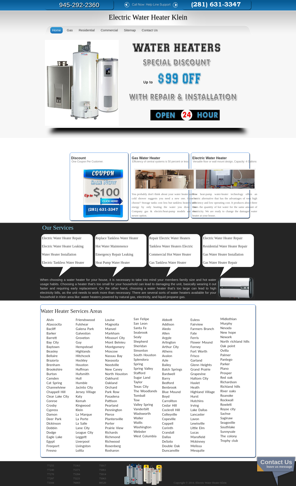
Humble (81, 383)
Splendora (141, 359)
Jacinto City (84, 387)
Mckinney (198, 441)
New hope (228, 332)
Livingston (83, 446)
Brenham (53, 365)
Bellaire (52, 356)
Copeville (169, 419)
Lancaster (198, 414)
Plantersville (114, 419)
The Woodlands (145, 391)
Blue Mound (171, 392)
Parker (225, 364)
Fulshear (82, 324)
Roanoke (226, 395)
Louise (109, 320)
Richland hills (230, 386)
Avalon (167, 356)
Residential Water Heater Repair (225, 246)
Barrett (52, 338)
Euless (195, 320)
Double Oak (171, 446)
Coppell (167, 423)
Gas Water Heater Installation (223, 254)
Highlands (83, 351)
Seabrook (141, 332)
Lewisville (198, 423)
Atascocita (54, 324)
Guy (78, 342)
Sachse (225, 413)
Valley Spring (143, 404)
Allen (166, 333)
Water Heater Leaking (68, 246)
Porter (109, 423)
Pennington (113, 410)
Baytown (53, 347)
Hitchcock (83, 356)
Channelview (56, 387)
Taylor (138, 382)
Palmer (225, 355)
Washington (142, 427)
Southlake (227, 427)
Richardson (228, 382)
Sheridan (140, 346)
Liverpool (82, 441)
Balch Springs (172, 369)
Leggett (81, 437)
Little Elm (198, 428)
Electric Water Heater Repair (62, 238)
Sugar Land (142, 377)
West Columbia (145, 436)
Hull (78, 378)
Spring (138, 364)
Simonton (141, 350)
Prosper (226, 373)
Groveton (83, 338)
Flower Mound (202, 342)
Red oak (226, 377)
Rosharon (112, 450)
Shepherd (141, 341)
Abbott (167, 320)
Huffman (82, 369)
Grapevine (198, 374)
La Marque (84, 414)
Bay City (53, 342)
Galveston (83, 333)
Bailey (166, 365)
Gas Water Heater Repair (220, 262)
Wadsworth (142, 413)
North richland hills (234, 341)
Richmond (112, 437)
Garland (196, 360)
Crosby (52, 405)
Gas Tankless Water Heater (167, 262)
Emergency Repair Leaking (114, 254)
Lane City (83, 428)
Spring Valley (143, 368)
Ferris (195, 338)
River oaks (228, 391)
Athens (167, 351)
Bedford (168, 383)
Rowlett (226, 404)
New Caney (113, 369)
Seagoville (227, 422)
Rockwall (226, 400)
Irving (195, 405)
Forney (196, 347)
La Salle (81, 423)
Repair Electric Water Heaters (169, 238)
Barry (166, 378)
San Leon (140, 323)
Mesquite (197, 450)
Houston (82, 365)
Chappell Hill (56, 392)
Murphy (226, 323)
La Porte (82, 419)
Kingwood (83, 405)
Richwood (112, 441)
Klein (79, 410)
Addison (168, 324)
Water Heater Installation (59, 254)
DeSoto (167, 441)
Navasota (112, 360)
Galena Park (85, 329)
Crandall (168, 432)
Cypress (52, 410)
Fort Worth (199, 351)
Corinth (167, 428)
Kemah (81, 401)
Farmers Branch (202, 329)
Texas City (141, 386)
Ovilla (224, 350)
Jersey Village (86, 392)
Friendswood (85, 320)
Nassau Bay (113, 356)
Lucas (195, 432)
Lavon (195, 419)
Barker (51, 333)
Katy (79, 396)
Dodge (51, 432)
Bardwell (168, 374)
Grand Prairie (201, 369)
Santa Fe (140, 328)
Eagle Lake (54, 437)
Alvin (50, 320)
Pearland (111, 405)
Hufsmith (82, 374)
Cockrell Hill (171, 410)
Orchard (111, 387)
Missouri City (115, 338)
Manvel (110, 329)
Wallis (138, 422)
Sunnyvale (227, 431)
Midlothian (228, 319)
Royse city (228, 409)
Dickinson (54, 423)
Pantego (226, 359)
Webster (140, 431)
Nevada (226, 328)
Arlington (169, 342)
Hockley (81, 360)
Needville (112, 365)
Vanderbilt (141, 409)
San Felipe (141, 319)
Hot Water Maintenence (112, 246)
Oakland (111, 383)
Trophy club (229, 440)
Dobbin (52, 428)
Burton (52, 374)
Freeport (53, 446)
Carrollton (169, 401)
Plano (224, 368)
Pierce (109, 414)
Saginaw (226, 418)
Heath (195, 387)
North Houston (116, 374)
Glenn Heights (201, 365)
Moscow (111, 351)
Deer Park (54, 419)
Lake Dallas (199, 410)
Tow (137, 400)
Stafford (139, 373)
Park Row (112, 392)
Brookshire (55, 369)
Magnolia (112, 324)
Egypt (51, 441)
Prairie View (114, 428)
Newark (226, 337)
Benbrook (169, 387)
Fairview (197, 324)
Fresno (52, 450)
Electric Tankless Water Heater (63, 262)
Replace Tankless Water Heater (117, 238)
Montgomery (115, 347)
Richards (111, 432)
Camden (53, 378)
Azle (165, 360)
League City (84, 432)
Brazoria (53, 360)
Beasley (52, 351)
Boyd (166, 396)
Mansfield (198, 437)
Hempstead (84, 347)
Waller (138, 418)
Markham (112, 333)
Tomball (139, 395)
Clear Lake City (58, 396)
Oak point (227, 346)
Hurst (194, 396)
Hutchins (197, 401)
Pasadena (112, 396)
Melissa (196, 446)
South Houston (145, 355)
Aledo (166, 329)
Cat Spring (54, 383)
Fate (194, 333)
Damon (52, 414)
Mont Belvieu (115, 342)
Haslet (195, 383)
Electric (47, 246)
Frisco (195, 356)
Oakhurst (112, 378)
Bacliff (51, 329)
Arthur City (170, 347)
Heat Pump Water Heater (113, 262)
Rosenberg (113, 446)
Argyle (167, 338)
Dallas (166, 437)
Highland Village (203, 392)
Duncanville (170, 450)
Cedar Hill (169, 405)
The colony (228, 436)
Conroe (52, 401)
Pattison (111, 401)
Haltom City (199, 378)
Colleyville (169, 414)
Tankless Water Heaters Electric (171, 246)
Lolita (80, 450)
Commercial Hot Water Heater (170, 254)
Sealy (137, 337)
